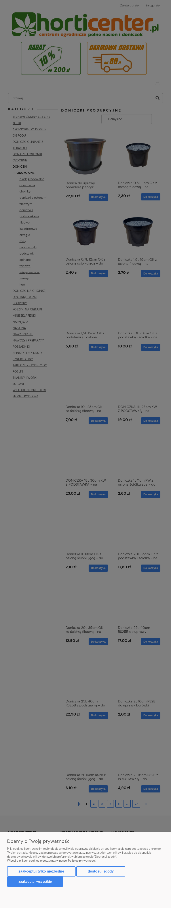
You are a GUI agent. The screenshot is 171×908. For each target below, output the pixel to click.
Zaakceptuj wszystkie (35, 881)
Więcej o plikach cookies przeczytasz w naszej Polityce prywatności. (51, 861)
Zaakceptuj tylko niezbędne (41, 871)
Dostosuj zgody (101, 871)
